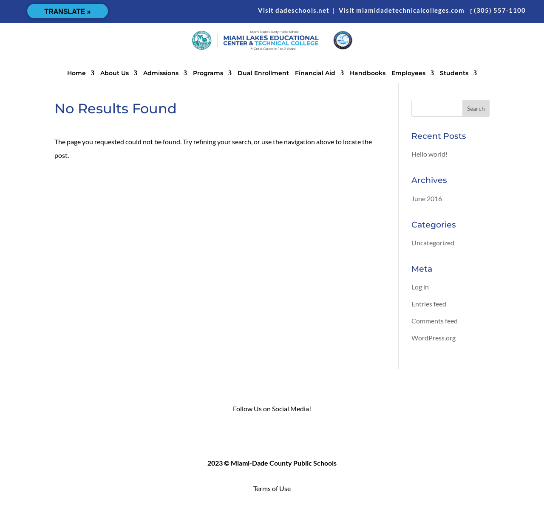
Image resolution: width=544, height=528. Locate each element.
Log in (420, 287)
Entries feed (428, 304)
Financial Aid (315, 73)
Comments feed (434, 321)
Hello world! (429, 154)
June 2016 (426, 198)
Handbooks (367, 73)
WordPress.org (433, 338)
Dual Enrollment (263, 73)
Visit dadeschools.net (293, 10)
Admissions (160, 73)
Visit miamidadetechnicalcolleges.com (402, 10)
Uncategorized (432, 243)
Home (76, 73)
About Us (114, 73)
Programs (208, 73)
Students (454, 73)
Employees (408, 73)
